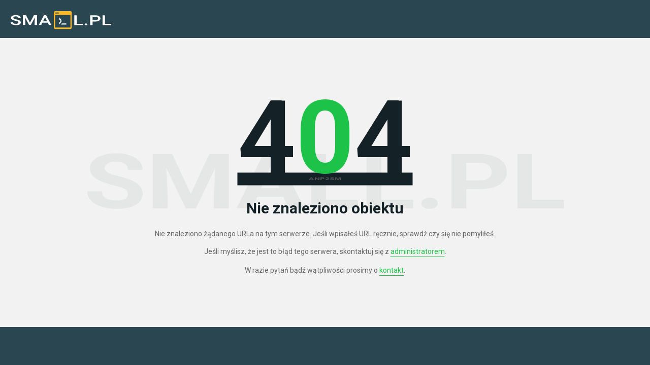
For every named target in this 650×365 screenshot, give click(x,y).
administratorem (418, 251)
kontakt (391, 270)
